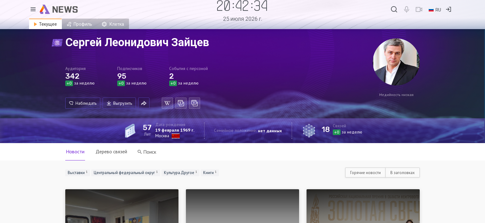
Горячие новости (365, 172)
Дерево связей (111, 151)
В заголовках (402, 172)
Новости (75, 151)
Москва (162, 135)
